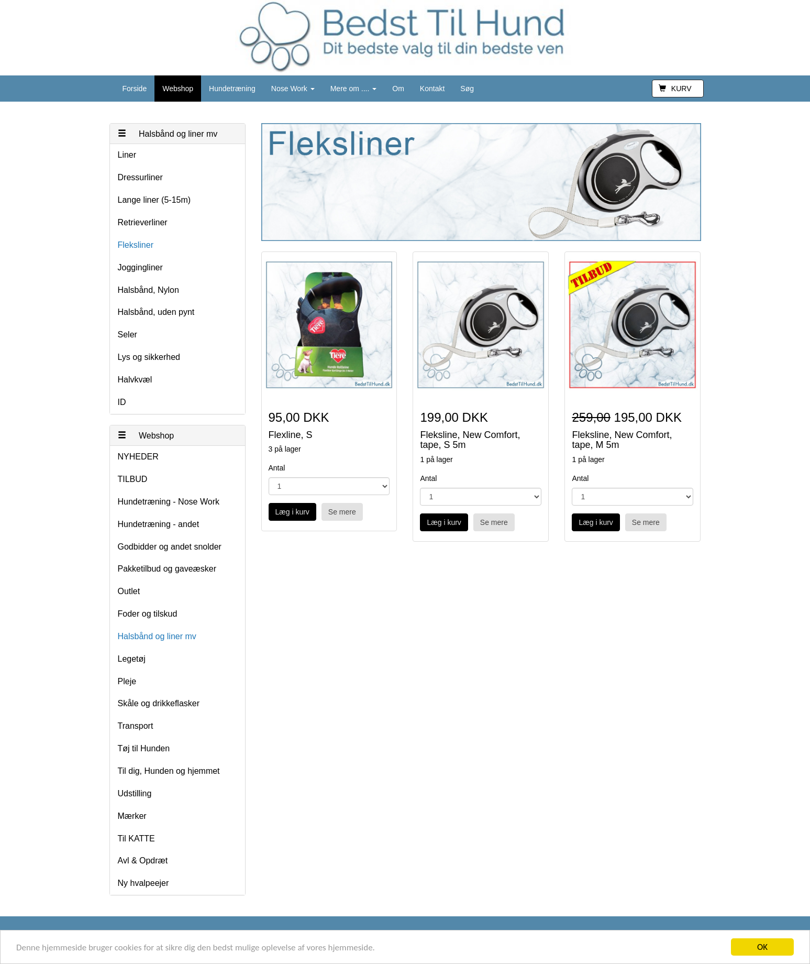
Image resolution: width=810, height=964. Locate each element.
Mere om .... (353, 88)
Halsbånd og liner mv (168, 133)
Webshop (177, 88)
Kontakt (432, 88)
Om (398, 88)
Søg (467, 88)
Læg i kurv (292, 512)
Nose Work (293, 88)
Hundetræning (232, 88)
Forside (135, 88)
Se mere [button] (342, 512)
